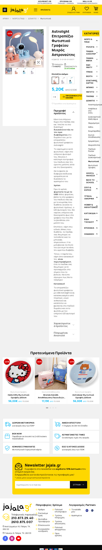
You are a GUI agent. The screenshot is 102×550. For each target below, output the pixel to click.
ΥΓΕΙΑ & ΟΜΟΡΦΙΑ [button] (89, 197)
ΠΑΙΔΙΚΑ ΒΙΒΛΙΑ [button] (89, 59)
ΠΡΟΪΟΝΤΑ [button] (45, 10)
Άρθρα (41, 509)
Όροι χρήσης (58, 534)
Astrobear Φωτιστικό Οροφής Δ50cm (83, 396)
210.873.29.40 (22, 518)
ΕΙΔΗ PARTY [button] (89, 66)
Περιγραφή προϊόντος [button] (60, 112)
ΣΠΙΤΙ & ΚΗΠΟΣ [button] (87, 188)
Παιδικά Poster (91, 150)
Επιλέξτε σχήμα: (60, 74)
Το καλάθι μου (76, 510)
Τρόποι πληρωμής (60, 516)
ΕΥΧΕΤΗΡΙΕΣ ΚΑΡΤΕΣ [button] (91, 81)
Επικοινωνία (44, 525)
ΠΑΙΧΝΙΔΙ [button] (90, 96)
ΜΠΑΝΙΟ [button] (90, 87)
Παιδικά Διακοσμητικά (93, 156)
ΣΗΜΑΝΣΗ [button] (89, 234)
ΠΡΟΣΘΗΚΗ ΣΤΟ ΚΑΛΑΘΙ (74, 96)
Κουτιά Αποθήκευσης (93, 136)
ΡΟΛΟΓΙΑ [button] (90, 47)
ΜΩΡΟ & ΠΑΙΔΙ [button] (88, 40)
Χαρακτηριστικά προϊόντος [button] (62, 325)
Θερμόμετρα (93, 123)
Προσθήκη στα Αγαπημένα (64, 104)
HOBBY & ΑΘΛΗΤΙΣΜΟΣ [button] (90, 206)
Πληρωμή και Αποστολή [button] (61, 334)
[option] (9, 71)
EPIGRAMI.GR (66, 2)
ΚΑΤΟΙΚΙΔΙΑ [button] (90, 213)
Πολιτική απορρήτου (60, 528)
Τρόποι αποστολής (60, 522)
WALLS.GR (87, 2)
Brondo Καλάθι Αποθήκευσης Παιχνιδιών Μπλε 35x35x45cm (51, 396)
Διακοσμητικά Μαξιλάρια (93, 118)
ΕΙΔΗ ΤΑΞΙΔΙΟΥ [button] (89, 220)
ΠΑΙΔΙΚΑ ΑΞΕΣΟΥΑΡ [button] (91, 52)
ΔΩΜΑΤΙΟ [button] (90, 100)
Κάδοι (90, 127)
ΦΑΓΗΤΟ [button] (90, 92)
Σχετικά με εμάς (43, 514)
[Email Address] (42, 484)
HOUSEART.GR (44, 2)
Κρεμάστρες (93, 141)
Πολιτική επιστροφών (61, 510)
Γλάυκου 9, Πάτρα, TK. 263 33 (18, 533)
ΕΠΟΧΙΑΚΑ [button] (89, 228)
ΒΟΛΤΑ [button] (89, 76)
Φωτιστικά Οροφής (93, 166)
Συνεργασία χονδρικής (43, 530)
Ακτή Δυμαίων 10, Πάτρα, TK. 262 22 (17, 528)
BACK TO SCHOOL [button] (90, 181)
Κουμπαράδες (93, 131)
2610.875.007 (22, 522)
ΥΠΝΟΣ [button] (89, 72)
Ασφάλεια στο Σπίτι (92, 110)
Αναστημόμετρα (93, 104)
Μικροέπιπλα (93, 145)
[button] (96, 10)
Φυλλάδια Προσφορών (44, 520)
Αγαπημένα (76, 515)
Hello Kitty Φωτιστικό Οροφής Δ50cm (18, 396)
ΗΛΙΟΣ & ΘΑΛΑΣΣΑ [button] (90, 174)
